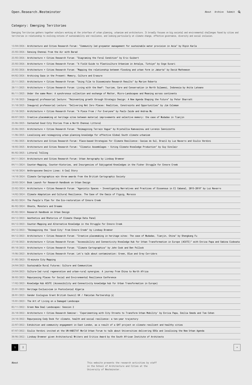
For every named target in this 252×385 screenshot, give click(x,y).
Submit (231, 11)
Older (239, 347)
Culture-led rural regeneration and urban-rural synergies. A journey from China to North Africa (87, 271)
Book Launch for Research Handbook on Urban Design (58, 182)
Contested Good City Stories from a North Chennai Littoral (64, 123)
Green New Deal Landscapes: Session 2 (50, 307)
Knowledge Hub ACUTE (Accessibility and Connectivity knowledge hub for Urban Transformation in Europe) (92, 283)
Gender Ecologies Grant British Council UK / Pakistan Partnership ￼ (70, 295)
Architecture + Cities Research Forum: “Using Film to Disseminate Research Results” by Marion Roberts (92, 81)
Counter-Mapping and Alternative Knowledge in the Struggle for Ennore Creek (74, 223)
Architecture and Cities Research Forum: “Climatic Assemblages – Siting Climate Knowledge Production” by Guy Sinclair (102, 146)
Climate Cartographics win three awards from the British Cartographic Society (76, 176)
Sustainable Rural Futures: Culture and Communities (59, 265)
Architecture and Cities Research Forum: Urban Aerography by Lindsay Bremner (75, 158)
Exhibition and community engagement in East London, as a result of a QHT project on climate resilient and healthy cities (105, 324)
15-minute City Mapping (41, 259)
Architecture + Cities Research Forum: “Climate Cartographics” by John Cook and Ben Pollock (85, 247)
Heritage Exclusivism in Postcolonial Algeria (55, 289)
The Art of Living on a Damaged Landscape (53, 301)
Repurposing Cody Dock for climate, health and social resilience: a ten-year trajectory (82, 318)
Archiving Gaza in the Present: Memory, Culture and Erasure (64, 75)
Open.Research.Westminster (36, 11)
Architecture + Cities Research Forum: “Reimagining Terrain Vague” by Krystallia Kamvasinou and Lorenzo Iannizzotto (101, 129)
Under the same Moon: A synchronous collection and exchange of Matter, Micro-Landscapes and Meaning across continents (102, 93)
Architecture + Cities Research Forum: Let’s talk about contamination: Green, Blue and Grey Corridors (92, 253)
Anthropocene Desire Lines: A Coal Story (52, 170)
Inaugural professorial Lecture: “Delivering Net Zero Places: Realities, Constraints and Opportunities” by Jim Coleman (103, 105)
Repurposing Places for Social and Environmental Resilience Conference (71, 277)
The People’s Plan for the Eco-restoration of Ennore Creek (64, 200)
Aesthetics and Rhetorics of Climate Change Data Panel (61, 218)
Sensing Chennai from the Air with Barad (52, 51)
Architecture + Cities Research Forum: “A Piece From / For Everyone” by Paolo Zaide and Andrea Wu (89, 111)
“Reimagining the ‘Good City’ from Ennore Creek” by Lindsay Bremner (70, 229)
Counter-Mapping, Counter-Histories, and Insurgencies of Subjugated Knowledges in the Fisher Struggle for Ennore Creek (102, 164)
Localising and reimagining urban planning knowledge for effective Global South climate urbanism (88, 134)
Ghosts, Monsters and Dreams (44, 206)
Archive (219, 11)
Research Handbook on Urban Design (48, 212)
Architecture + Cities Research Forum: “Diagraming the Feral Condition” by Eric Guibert (83, 57)
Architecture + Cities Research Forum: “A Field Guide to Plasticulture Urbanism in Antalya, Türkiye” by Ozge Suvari (101, 63)
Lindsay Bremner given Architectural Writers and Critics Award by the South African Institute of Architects (95, 336)
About (208, 11)
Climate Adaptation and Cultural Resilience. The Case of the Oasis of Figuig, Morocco (81, 194)
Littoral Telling (37, 152)
